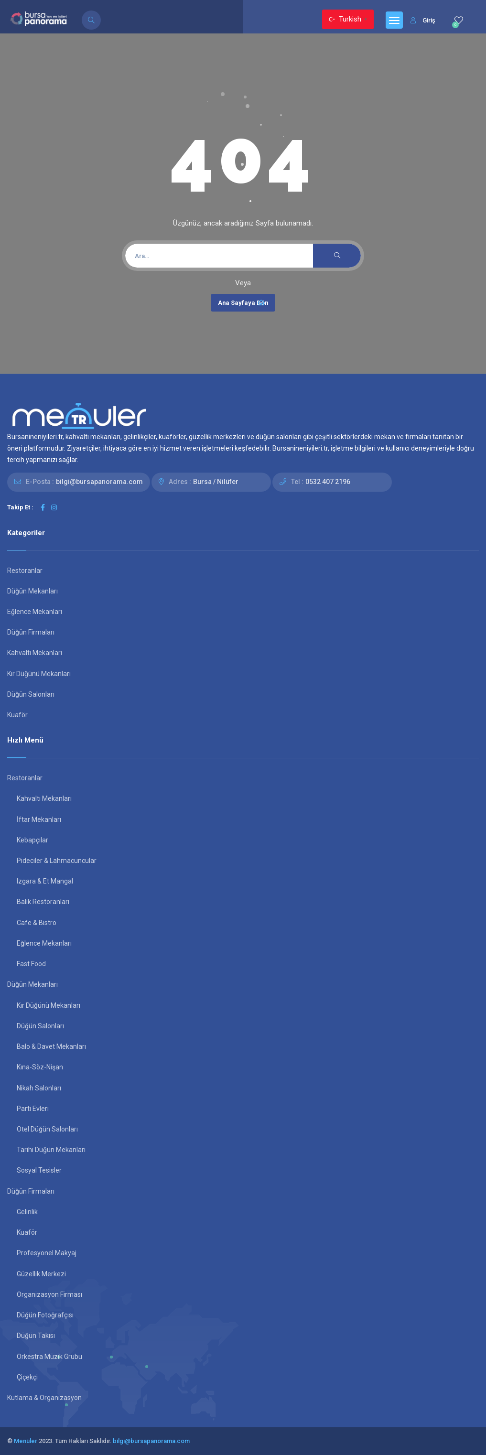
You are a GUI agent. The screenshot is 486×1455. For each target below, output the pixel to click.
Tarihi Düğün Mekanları (51, 1149)
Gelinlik (27, 1212)
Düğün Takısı (36, 1335)
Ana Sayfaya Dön (243, 303)
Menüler (25, 1440)
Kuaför (17, 715)
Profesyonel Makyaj (46, 1253)
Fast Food (31, 964)
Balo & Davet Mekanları (51, 1046)
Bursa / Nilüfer (215, 481)
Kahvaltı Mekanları (34, 653)
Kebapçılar (32, 840)
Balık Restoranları (43, 901)
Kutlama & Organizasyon (44, 1397)
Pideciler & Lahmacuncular (57, 860)
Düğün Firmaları (30, 632)
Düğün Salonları (30, 694)
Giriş (422, 20)
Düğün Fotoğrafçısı (45, 1315)
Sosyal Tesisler (39, 1170)
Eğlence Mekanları (34, 611)
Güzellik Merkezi (41, 1274)
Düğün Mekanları (32, 591)
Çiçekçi (27, 1377)
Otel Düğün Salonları (47, 1129)
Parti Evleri (33, 1108)
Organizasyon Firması (49, 1294)
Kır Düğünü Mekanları (39, 674)
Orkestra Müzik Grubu (49, 1356)
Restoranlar (25, 570)
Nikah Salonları (39, 1088)
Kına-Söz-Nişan (40, 1067)
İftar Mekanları (39, 819)
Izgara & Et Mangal (45, 881)
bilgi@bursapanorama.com (99, 481)
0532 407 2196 (327, 481)
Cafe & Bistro (36, 923)
